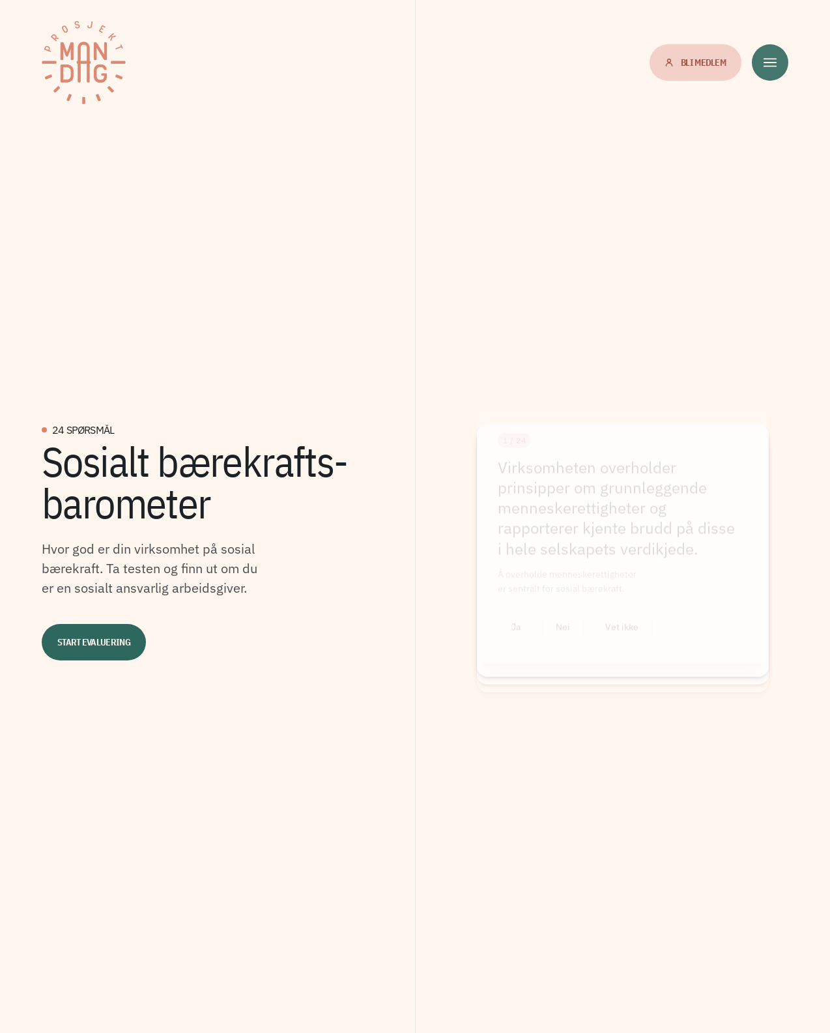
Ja (516, 632)
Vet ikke (621, 632)
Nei (563, 632)
